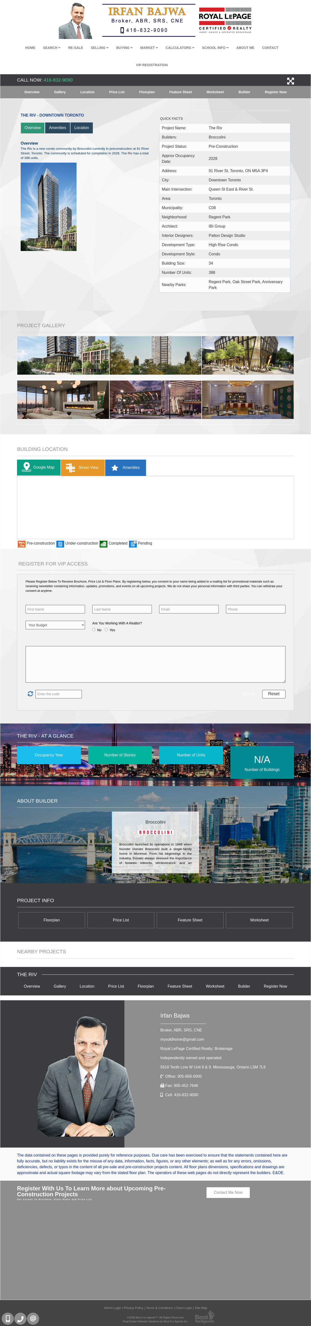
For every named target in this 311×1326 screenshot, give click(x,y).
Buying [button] (124, 48)
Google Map (36, 467)
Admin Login (112, 1308)
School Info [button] (215, 48)
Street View (81, 468)
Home (30, 48)
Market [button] (149, 48)
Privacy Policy (133, 1308)
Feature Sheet (180, 92)
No (99, 630)
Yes (112, 630)
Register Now (275, 92)
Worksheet (215, 92)
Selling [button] (100, 48)
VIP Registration (152, 65)
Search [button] (51, 48)
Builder (244, 92)
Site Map (201, 1308)
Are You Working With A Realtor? (117, 623)
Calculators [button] (180, 48)
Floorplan (147, 92)
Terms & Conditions (159, 1308)
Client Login (184, 1308)
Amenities (57, 128)
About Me (245, 48)
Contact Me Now (228, 1192)
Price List (116, 92)
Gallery (60, 92)
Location (87, 92)
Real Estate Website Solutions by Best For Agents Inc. (155, 1321)
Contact (270, 48)
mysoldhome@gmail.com (182, 1039)
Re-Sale (75, 48)
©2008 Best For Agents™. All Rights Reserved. (155, 1317)
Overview (31, 92)
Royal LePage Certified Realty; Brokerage (196, 1049)
